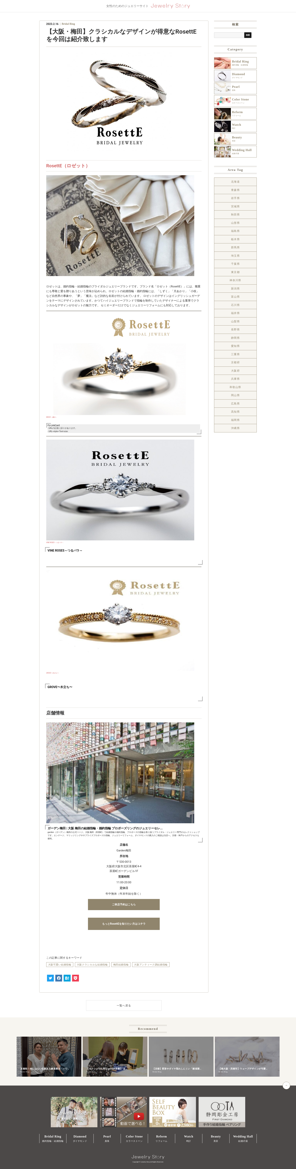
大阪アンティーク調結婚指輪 (150, 964)
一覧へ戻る (124, 1005)
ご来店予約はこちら (124, 904)
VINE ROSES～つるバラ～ (54, 542)
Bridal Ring (68, 23)
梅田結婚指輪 (121, 964)
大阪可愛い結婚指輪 (59, 964)
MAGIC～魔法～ (51, 417)
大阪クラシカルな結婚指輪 (92, 964)
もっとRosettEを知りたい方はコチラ (124, 923)
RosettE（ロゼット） (68, 165)
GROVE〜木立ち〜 (52, 673)
